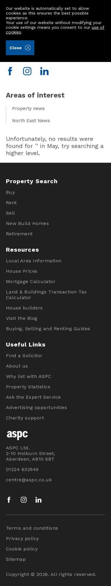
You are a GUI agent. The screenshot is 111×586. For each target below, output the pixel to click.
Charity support (25, 418)
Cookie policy (22, 549)
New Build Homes (27, 223)
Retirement (19, 234)
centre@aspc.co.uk (29, 480)
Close (19, 48)
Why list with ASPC (29, 376)
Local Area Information (34, 261)
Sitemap (16, 559)
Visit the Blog (22, 318)
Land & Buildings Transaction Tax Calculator (46, 294)
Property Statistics (28, 386)
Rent (11, 202)
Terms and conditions (32, 528)
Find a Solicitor (24, 355)
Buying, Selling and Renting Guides (48, 328)
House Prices (22, 271)
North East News (31, 120)
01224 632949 (22, 469)
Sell (10, 213)
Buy (10, 192)
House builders (24, 308)
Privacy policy (22, 538)
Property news (28, 108)
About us (17, 366)
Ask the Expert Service (33, 397)
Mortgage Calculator (31, 281)
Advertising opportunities (36, 407)
